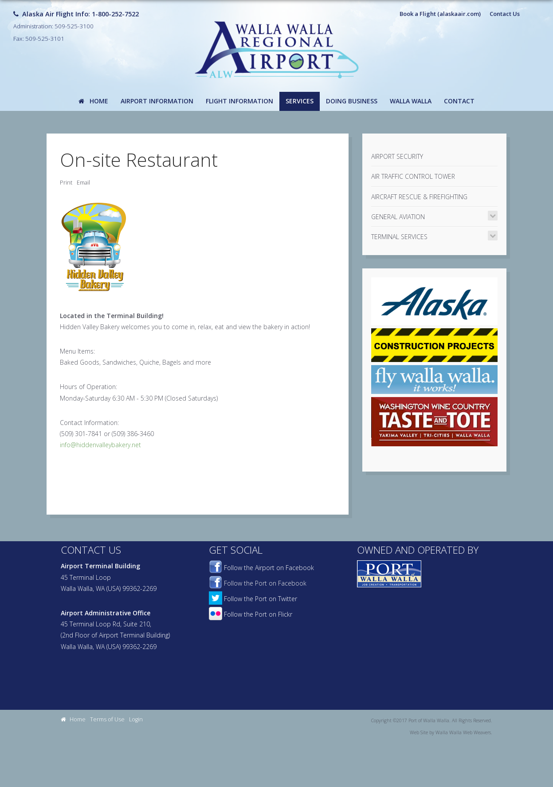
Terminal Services (399, 236)
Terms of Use (107, 719)
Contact (459, 101)
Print (66, 182)
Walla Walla (410, 101)
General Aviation (398, 216)
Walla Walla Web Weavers (463, 732)
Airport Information (157, 101)
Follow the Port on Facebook (257, 583)
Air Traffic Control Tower (413, 176)
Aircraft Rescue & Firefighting (419, 197)
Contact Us (505, 9)
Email (83, 182)
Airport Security (397, 156)
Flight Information (239, 101)
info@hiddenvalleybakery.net (100, 445)
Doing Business (351, 101)
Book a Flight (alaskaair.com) (440, 9)
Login (136, 719)
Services (300, 101)
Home (93, 101)
